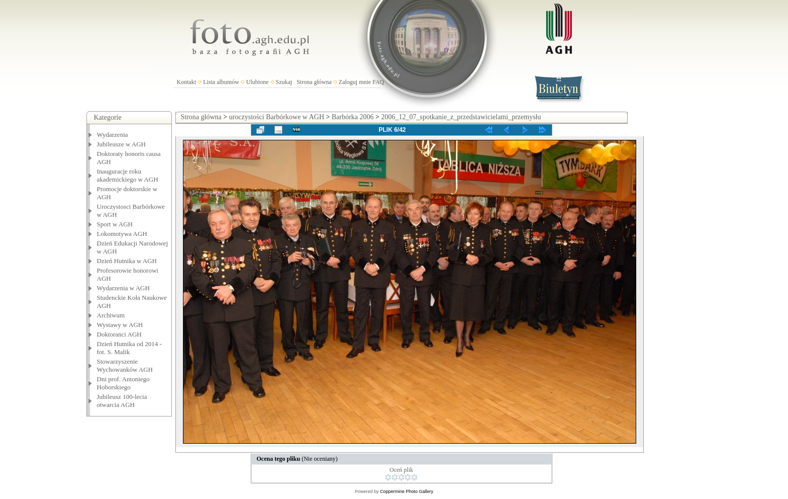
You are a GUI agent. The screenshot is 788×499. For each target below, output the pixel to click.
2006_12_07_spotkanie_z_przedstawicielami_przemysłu (461, 117)
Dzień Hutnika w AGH (127, 261)
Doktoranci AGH (119, 334)
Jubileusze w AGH (121, 144)
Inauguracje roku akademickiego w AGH (127, 175)
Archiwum (111, 315)
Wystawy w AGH (120, 324)
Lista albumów (221, 82)
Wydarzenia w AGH (123, 288)
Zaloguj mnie (355, 82)
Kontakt (186, 82)
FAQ (378, 82)
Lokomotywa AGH (122, 233)
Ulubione (257, 82)
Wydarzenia (112, 134)
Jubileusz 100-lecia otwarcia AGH (122, 400)
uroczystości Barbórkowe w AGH (276, 117)
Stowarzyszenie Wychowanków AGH (125, 365)
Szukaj (284, 82)
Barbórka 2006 (353, 117)
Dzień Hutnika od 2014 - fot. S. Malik (129, 348)
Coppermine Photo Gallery (406, 491)
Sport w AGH (115, 224)
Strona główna (314, 82)
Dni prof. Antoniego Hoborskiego (123, 383)
